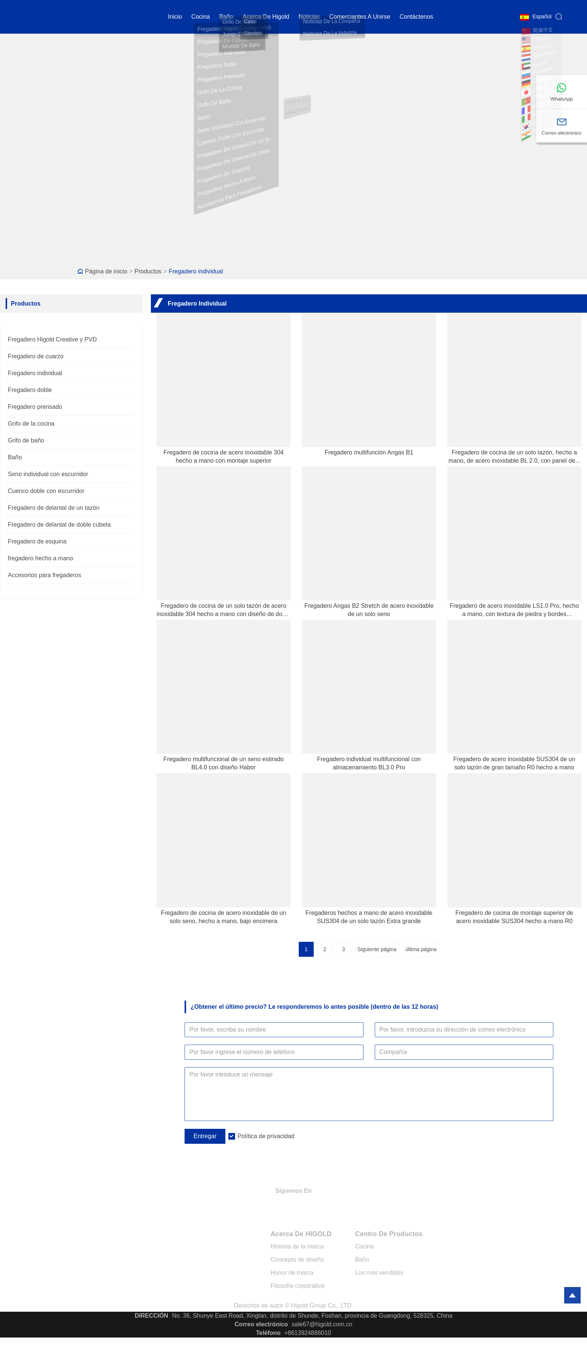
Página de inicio (106, 271)
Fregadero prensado (35, 407)
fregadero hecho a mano (40, 558)
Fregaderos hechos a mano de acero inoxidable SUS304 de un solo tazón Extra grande (368, 917)
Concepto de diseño (297, 1259)
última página (421, 949)
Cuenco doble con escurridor (46, 491)
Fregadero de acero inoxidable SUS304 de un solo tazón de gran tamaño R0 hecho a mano (514, 763)
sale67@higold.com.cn (322, 1324)
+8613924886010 (307, 1333)
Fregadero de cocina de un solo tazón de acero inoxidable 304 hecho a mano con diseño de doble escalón (224, 610)
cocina (200, 16)
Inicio (175, 16)
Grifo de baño (26, 440)
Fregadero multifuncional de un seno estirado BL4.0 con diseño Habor (224, 763)
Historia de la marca (297, 1246)
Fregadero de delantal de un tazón (54, 508)
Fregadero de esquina (37, 541)
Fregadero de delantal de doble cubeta (59, 524)
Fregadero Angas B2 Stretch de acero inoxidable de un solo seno (369, 610)
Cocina (364, 1246)
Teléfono (268, 1333)
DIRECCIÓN (151, 1315)
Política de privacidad (265, 1136)
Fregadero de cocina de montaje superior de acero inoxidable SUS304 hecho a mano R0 (514, 917)
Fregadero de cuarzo (36, 356)
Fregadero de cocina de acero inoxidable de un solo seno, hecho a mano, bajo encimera (223, 917)
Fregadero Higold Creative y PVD (52, 339)
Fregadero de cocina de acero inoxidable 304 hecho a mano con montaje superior (224, 456)
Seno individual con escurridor (48, 474)
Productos (147, 271)
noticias (309, 16)
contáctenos (416, 16)
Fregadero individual (196, 271)
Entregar (205, 1136)
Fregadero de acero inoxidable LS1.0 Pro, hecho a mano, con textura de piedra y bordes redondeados (514, 610)
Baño (226, 16)
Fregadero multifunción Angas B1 (369, 452)
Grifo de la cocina (31, 423)
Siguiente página (377, 949)
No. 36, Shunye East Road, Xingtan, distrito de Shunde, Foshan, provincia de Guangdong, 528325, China (312, 1315)
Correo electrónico (261, 1324)
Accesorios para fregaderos (44, 575)
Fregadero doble (30, 390)
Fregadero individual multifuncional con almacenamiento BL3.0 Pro (369, 763)
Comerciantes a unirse (359, 16)
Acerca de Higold (266, 16)
